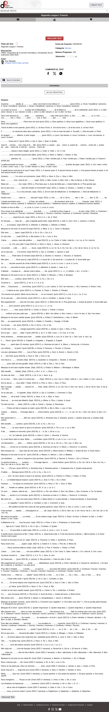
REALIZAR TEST (54, 38)
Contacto (90, 705)
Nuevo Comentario (11, 80)
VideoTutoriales (28, 705)
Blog (18, 705)
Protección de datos (58, 705)
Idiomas (68, 48)
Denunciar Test (8, 697)
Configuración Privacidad (76, 705)
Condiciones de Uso (42, 705)
